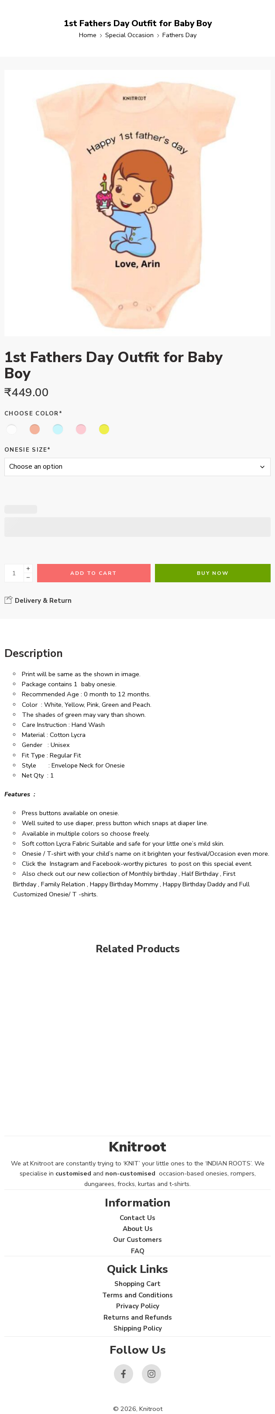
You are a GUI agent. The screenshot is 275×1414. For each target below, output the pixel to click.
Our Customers (137, 1239)
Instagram (64, 863)
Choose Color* (33, 414)
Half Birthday (200, 873)
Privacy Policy (137, 1306)
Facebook (106, 863)
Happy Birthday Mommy (124, 884)
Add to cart (93, 573)
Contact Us (137, 1217)
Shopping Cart (137, 1283)
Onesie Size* (27, 450)
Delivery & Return (38, 600)
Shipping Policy (137, 1328)
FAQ (137, 1251)
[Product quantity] (14, 573)
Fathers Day (179, 35)
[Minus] (28, 577)
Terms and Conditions (137, 1295)
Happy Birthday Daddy (194, 884)
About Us (138, 1228)
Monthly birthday (153, 873)
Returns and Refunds (137, 1317)
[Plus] (28, 568)
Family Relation (63, 884)
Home (87, 35)
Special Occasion (129, 35)
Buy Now (213, 573)
